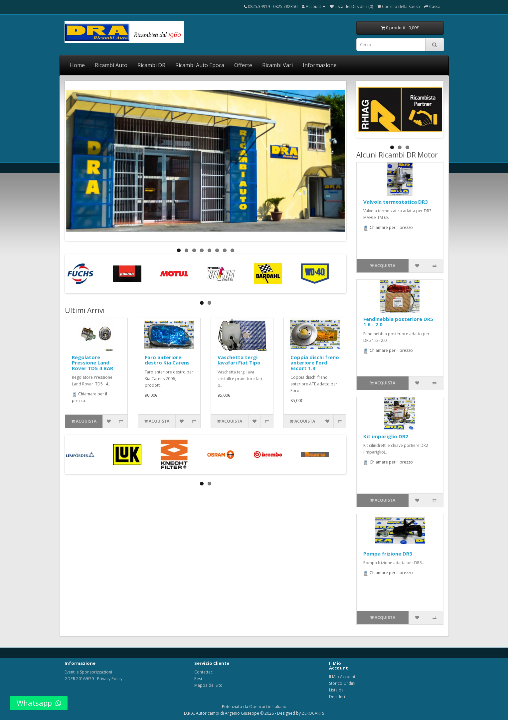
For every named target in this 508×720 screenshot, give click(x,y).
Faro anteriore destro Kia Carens (167, 360)
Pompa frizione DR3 (387, 553)
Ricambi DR (151, 65)
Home (77, 65)
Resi (198, 678)
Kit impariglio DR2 (385, 436)
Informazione (320, 65)
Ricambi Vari (277, 65)
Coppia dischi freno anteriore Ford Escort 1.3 (314, 362)
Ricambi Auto (111, 65)
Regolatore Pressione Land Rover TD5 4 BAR (92, 362)
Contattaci (204, 672)
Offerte (243, 65)
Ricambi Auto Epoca (199, 65)
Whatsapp (39, 703)
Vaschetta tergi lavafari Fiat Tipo (239, 360)
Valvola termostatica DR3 (395, 201)
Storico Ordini (342, 683)
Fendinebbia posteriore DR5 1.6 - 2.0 (398, 322)
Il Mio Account (342, 676)
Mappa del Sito (208, 685)
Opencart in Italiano (267, 706)
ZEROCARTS (313, 713)
